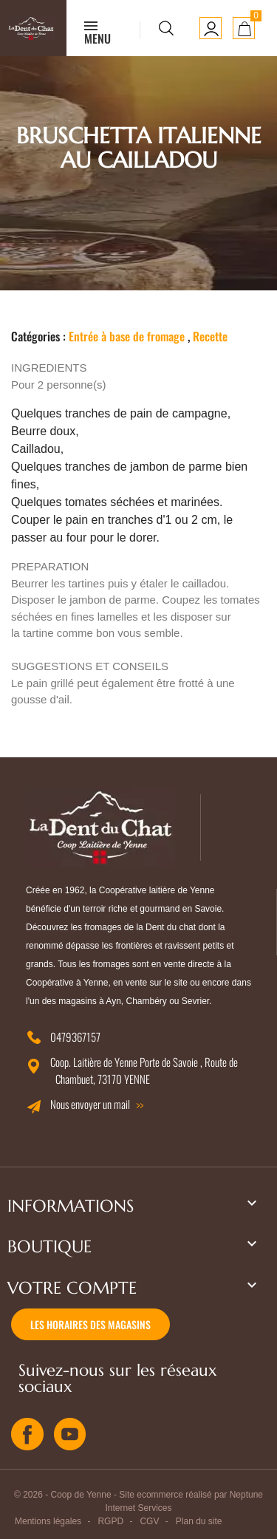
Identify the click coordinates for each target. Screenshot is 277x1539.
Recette (210, 336)
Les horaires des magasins (90, 1324)
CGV (149, 1521)
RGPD (110, 1521)
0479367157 (75, 1036)
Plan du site (199, 1521)
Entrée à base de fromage (127, 336)
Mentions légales (48, 1521)
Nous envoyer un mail (90, 1104)
